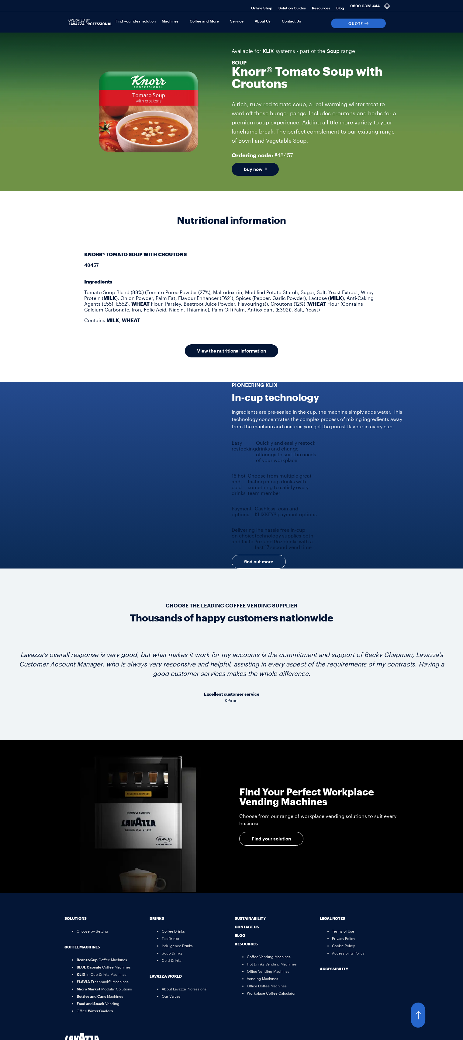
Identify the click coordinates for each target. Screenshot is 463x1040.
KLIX (268, 51)
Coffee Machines (82, 947)
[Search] (393, 23)
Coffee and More (204, 21)
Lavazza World (166, 976)
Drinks (157, 918)
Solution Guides (292, 8)
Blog (340, 8)
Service (237, 21)
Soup (333, 51)
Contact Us (291, 21)
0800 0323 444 (365, 6)
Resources (321, 8)
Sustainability (250, 918)
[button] (424, 1015)
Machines (170, 21)
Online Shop (261, 8)
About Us (263, 21)
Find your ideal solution (136, 21)
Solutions (75, 918)
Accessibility (334, 969)
